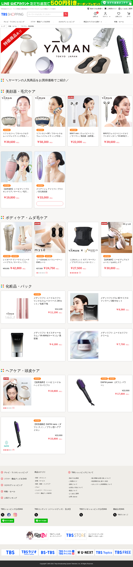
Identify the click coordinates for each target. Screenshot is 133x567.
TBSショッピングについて (82, 472)
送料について (73, 484)
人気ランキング (10, 498)
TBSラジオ (119, 514)
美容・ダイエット (40, 478)
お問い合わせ (73, 496)
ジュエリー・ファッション (43, 490)
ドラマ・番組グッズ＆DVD (40, 22)
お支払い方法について (76, 487)
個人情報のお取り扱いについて (101, 478)
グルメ (37, 487)
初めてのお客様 (74, 478)
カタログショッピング (67, 22)
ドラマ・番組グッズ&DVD (43, 493)
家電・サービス (40, 481)
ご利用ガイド (111, 9)
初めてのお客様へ (95, 9)
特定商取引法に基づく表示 (100, 481)
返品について (73, 490)
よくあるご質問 (125, 9)
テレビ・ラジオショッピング (14, 22)
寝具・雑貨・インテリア (42, 484)
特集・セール (119, 22)
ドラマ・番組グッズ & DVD (15, 479)
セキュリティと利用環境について (102, 484)
